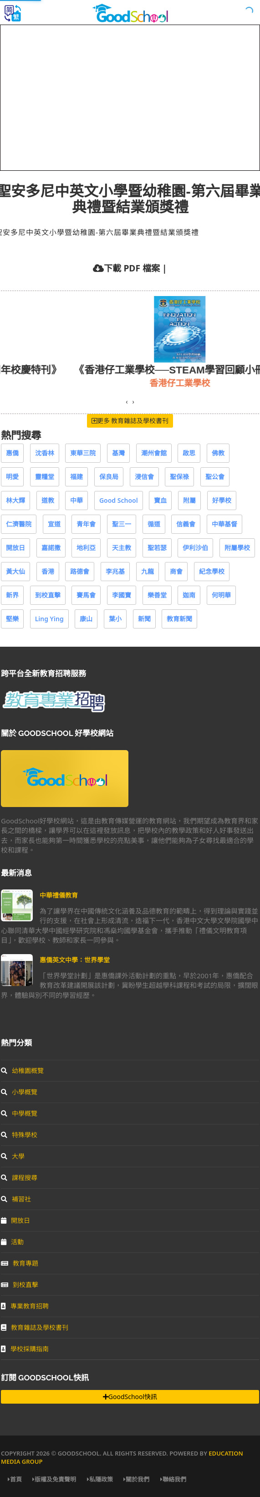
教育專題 (19, 1263)
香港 (47, 571)
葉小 (115, 618)
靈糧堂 (44, 476)
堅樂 (12, 618)
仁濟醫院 (18, 524)
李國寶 (121, 595)
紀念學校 (211, 571)
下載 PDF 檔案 (131, 268)
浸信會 (144, 476)
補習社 (16, 1199)
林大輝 (15, 500)
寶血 (160, 500)
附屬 (189, 500)
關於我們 (136, 1479)
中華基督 (224, 524)
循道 (154, 524)
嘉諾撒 (51, 547)
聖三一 (121, 524)
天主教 (121, 547)
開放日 (15, 547)
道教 (47, 500)
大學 (13, 1156)
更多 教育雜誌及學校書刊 (130, 420)
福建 (76, 476)
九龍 (147, 571)
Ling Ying (49, 618)
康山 (86, 618)
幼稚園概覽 (22, 1070)
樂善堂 (157, 595)
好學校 (221, 500)
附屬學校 (237, 547)
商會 (176, 571)
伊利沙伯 (195, 547)
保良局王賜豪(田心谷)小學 (113, 383)
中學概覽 (19, 1113)
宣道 (54, 524)
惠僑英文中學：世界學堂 (75, 959)
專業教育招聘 (25, 1306)
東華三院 (83, 453)
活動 (12, 1241)
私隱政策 (100, 1479)
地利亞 (86, 547)
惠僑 (12, 453)
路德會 (79, 571)
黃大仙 (15, 571)
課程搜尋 (19, 1177)
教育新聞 (179, 618)
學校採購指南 (25, 1348)
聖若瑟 (157, 547)
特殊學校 (19, 1134)
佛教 (218, 453)
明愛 (12, 476)
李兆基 (115, 571)
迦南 (189, 595)
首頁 (15, 1479)
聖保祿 (179, 476)
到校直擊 (48, 595)
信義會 (185, 524)
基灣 (118, 453)
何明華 (221, 595)
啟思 (189, 453)
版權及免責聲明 (54, 1479)
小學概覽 (19, 1092)
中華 (76, 500)
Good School (118, 500)
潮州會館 (154, 453)
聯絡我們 (173, 1479)
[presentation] (126, 401)
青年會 (86, 524)
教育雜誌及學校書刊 (34, 1327)
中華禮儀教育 (59, 895)
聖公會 (214, 476)
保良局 (108, 476)
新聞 (144, 618)
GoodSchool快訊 (130, 1396)
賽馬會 (86, 595)
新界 (12, 595)
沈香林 (44, 453)
